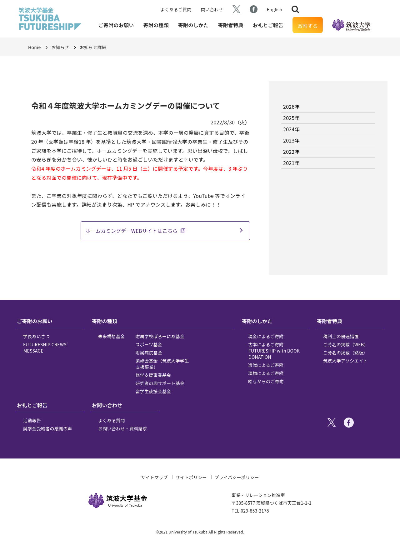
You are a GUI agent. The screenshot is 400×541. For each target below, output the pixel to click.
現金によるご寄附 (266, 336)
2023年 (291, 140)
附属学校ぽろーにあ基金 (160, 336)
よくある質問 (111, 420)
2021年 (291, 163)
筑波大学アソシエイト (345, 361)
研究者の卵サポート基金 (160, 383)
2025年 (291, 118)
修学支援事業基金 (153, 375)
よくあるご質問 (176, 9)
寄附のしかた (193, 25)
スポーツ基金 (149, 344)
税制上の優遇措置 (341, 336)
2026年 (291, 106)
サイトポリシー (191, 477)
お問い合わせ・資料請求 (122, 428)
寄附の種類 (156, 25)
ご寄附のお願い (116, 25)
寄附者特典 (230, 25)
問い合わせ (212, 9)
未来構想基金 (111, 336)
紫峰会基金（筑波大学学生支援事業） (162, 364)
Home (34, 47)
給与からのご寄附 (266, 381)
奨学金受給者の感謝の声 (47, 428)
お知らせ (60, 47)
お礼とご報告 (268, 25)
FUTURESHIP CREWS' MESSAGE (45, 347)
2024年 (291, 129)
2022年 (291, 151)
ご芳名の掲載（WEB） (345, 344)
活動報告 (32, 420)
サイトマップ (154, 477)
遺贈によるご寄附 (266, 365)
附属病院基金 (149, 352)
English (274, 9)
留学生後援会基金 (153, 391)
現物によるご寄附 (266, 373)
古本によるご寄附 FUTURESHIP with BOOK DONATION (274, 350)
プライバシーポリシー (237, 477)
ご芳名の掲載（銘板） (345, 352)
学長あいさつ (36, 336)
